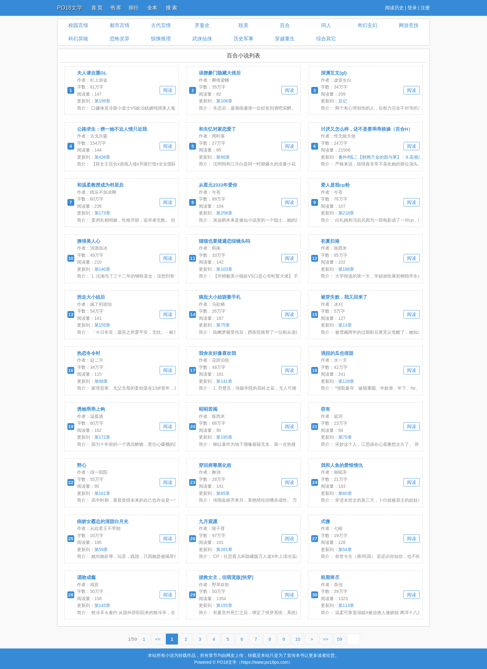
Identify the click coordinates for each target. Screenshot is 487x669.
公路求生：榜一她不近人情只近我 (112, 129)
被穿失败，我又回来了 (344, 297)
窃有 (325, 409)
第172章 (102, 437)
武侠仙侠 (202, 38)
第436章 (102, 157)
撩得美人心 (88, 241)
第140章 (102, 269)
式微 (325, 521)
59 (339, 639)
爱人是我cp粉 (335, 185)
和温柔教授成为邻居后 (100, 185)
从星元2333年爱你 (218, 185)
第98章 (101, 381)
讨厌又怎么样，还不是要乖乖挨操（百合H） (367, 129)
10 (297, 639)
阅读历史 (394, 7)
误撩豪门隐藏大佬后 (220, 72)
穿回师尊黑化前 (215, 465)
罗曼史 (202, 25)
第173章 (102, 212)
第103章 (224, 269)
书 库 (115, 7)
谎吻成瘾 (86, 577)
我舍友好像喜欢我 (217, 353)
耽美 (243, 25)
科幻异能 (78, 38)
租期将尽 (330, 577)
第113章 (346, 605)
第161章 (102, 493)
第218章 (346, 212)
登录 (412, 7)
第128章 (346, 381)
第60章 (345, 493)
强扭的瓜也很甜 (337, 353)
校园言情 (78, 25)
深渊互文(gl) (334, 72)
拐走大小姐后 (91, 297)
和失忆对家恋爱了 (217, 129)
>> (326, 639)
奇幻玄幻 (367, 25)
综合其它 (326, 38)
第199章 (102, 100)
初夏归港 (330, 241)
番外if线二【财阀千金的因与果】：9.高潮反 (380, 157)
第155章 (102, 325)
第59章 (101, 549)
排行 (134, 7)
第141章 (224, 381)
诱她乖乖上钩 (91, 409)
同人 (326, 25)
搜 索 (171, 7)
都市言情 (120, 25)
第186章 (346, 269)
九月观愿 (208, 521)
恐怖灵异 (120, 38)
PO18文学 (70, 8)
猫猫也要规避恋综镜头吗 (224, 241)
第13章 (345, 325)
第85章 (223, 493)
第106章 (224, 100)
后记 (342, 100)
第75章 (223, 325)
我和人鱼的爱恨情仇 (342, 465)
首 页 (96, 7)
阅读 (167, 90)
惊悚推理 (161, 38)
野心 (81, 465)
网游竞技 (409, 25)
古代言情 (161, 25)
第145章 (102, 605)
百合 (285, 25)
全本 (152, 7)
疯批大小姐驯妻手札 (220, 297)
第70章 (345, 437)
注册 (425, 7)
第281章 (224, 549)
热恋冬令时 (88, 353)
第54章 (345, 549)
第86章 (223, 157)
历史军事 (243, 38)
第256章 (224, 212)
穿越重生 (285, 38)
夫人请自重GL (92, 72)
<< (158, 639)
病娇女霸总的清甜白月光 (102, 521)
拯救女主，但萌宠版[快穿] (226, 577)
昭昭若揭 (208, 409)
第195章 (224, 437)
